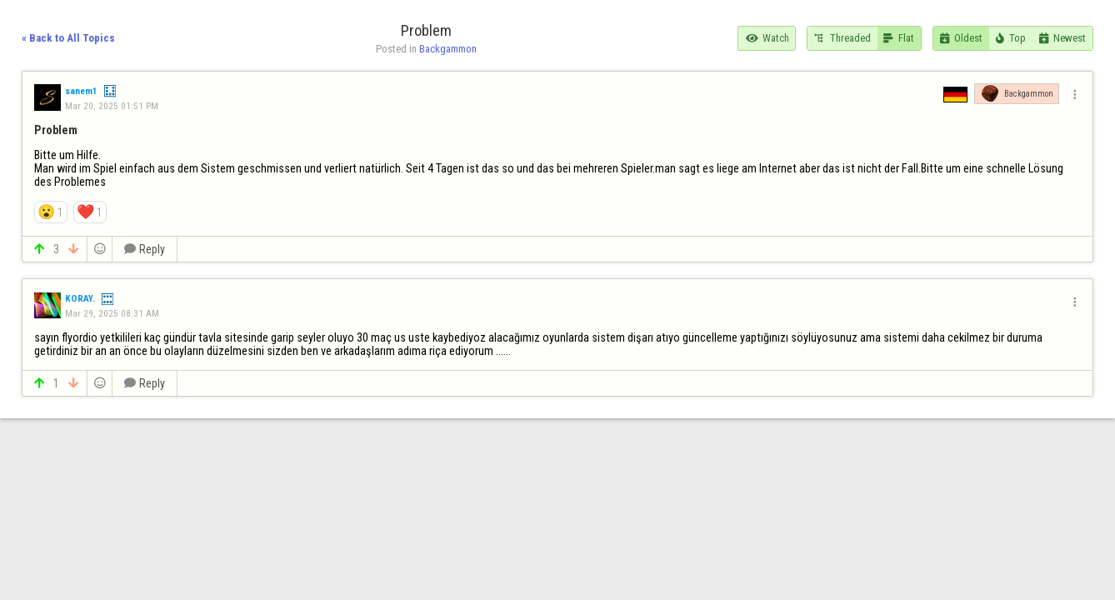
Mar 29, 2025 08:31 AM (112, 313)
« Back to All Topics (68, 38)
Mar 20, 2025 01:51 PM (111, 106)
